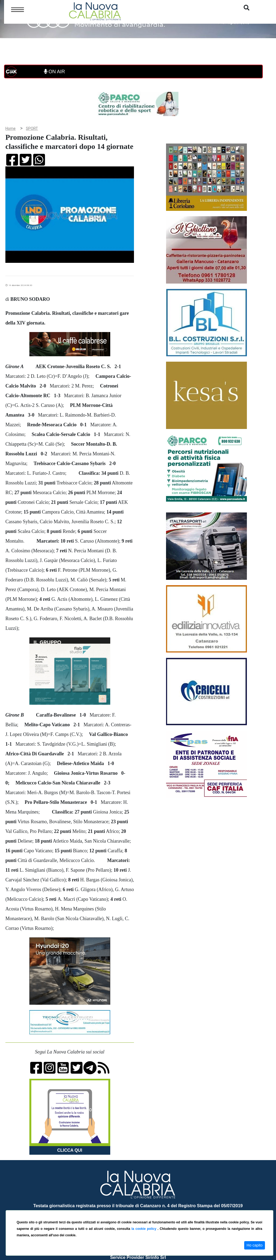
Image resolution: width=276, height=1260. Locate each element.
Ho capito (255, 1245)
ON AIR (54, 71)
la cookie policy (145, 1229)
